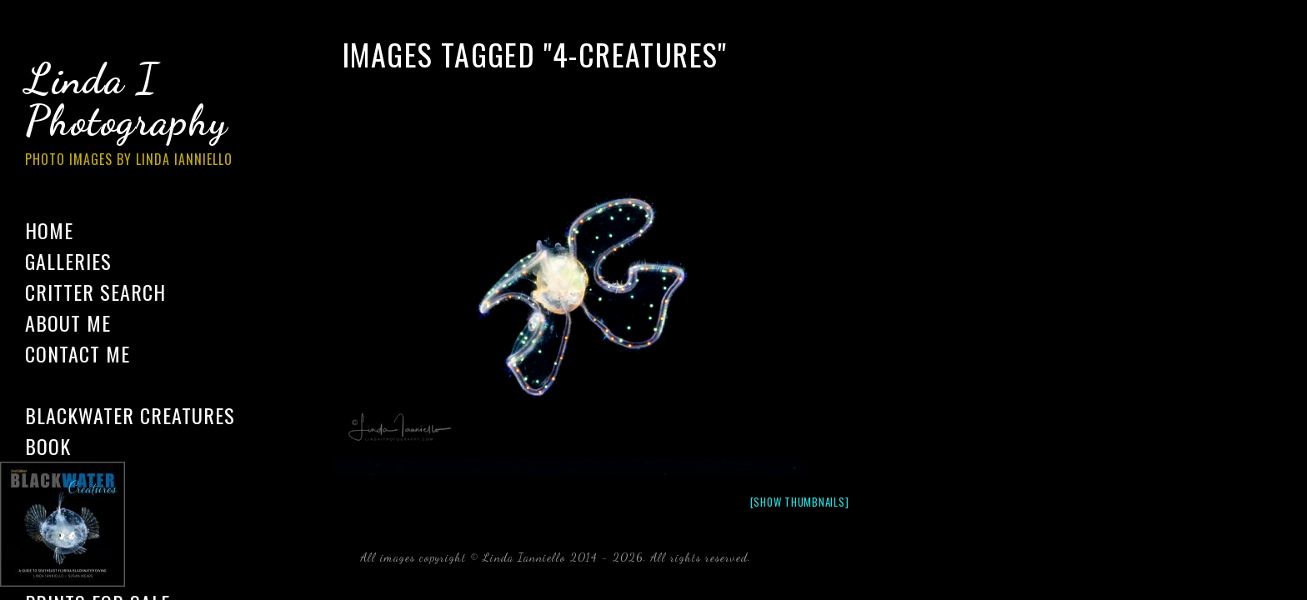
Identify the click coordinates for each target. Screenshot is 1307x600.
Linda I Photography (141, 116)
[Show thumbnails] (799, 501)
